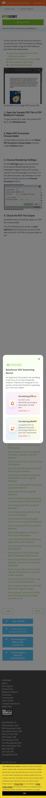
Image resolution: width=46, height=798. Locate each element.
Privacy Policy (18, 784)
